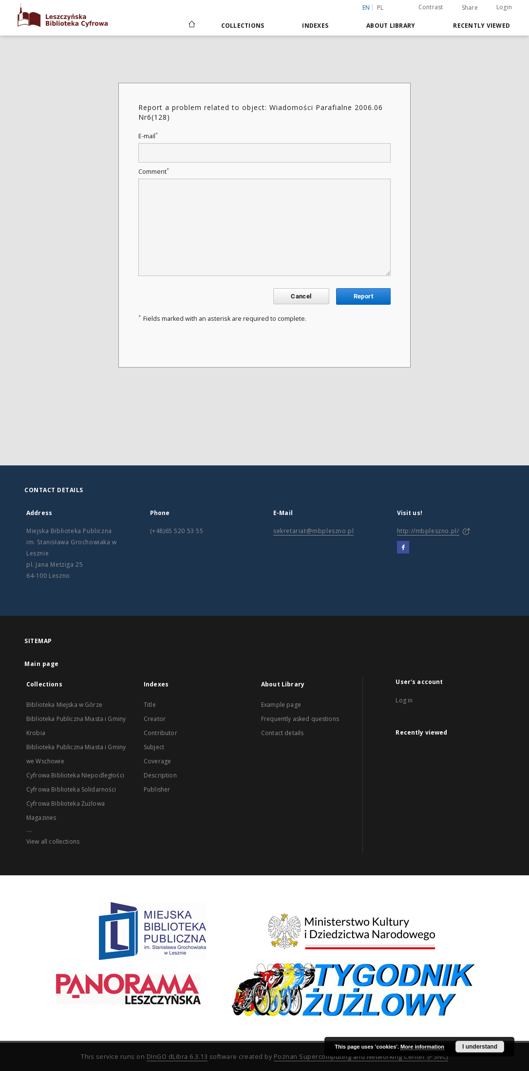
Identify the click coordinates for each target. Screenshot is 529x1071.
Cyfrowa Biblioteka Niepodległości (75, 775)
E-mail (148, 136)
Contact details (282, 733)
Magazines (41, 817)
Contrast (430, 7)
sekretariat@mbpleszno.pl (313, 531)
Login (504, 7)
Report (363, 296)
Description (160, 775)
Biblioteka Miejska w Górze (64, 705)
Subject (154, 747)
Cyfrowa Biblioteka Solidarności (71, 789)
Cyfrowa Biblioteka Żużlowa (65, 803)
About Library (390, 25)
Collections (242, 25)
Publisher (157, 789)
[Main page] (191, 25)
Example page (281, 705)
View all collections (52, 841)
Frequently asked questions (300, 719)
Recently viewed (481, 25)
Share (470, 8)
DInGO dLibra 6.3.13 (177, 1057)
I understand (479, 1046)
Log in (404, 700)
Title (150, 705)
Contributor (160, 733)
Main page (41, 664)
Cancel (301, 296)
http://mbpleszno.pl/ (428, 531)
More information (422, 1047)
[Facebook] (403, 547)
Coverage (157, 761)
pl (380, 7)
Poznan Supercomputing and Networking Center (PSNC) (361, 1057)
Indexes (315, 25)
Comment (153, 171)
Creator (155, 719)
